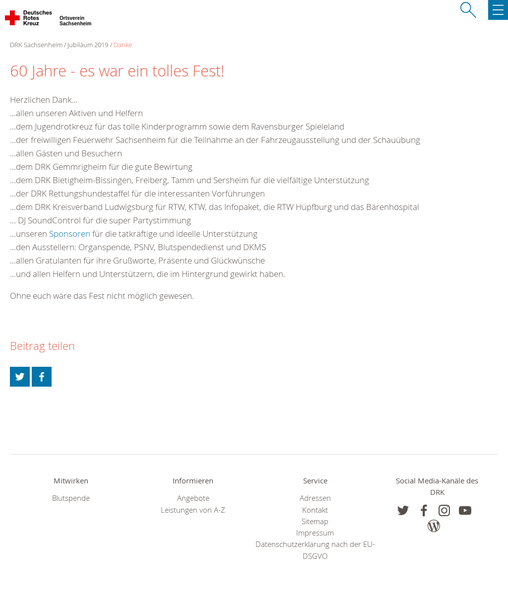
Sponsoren (69, 233)
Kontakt (315, 510)
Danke (123, 44)
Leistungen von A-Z (193, 510)
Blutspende (71, 498)
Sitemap (315, 521)
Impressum (315, 533)
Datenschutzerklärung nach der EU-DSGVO (315, 550)
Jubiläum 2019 (87, 44)
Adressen (315, 498)
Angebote (193, 498)
